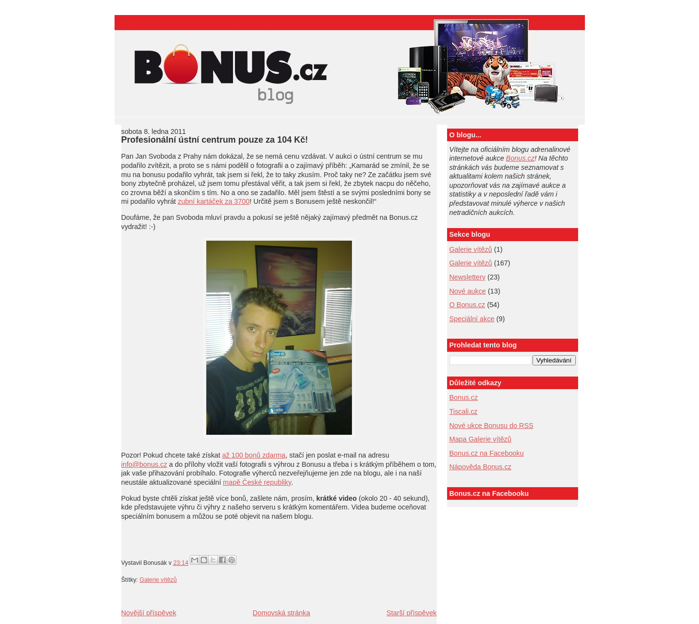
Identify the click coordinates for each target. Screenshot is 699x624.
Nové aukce (467, 291)
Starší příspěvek (411, 613)
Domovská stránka (281, 613)
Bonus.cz (520, 158)
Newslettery (467, 277)
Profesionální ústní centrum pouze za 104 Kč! (214, 140)
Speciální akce (472, 319)
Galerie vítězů (158, 579)
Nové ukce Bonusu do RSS (491, 425)
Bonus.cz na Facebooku (486, 453)
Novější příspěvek (149, 613)
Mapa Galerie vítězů (480, 439)
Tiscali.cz (463, 411)
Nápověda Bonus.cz (480, 467)
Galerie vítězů (470, 249)
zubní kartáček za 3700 (214, 201)
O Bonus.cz (467, 305)
